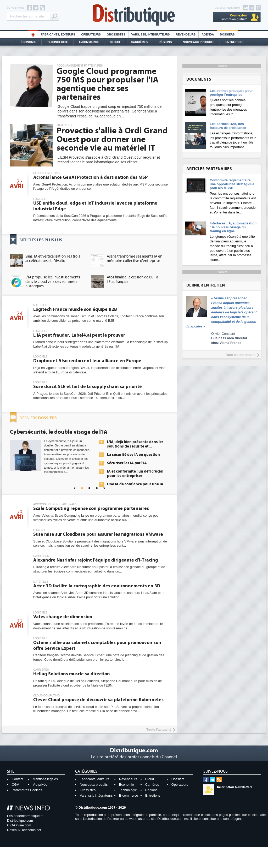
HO (33, 34)
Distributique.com (20, 820)
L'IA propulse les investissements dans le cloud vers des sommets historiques (52, 281)
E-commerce (89, 42)
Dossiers (227, 34)
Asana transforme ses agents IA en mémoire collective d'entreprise (134, 258)
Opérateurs (91, 34)
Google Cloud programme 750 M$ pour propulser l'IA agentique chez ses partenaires (108, 84)
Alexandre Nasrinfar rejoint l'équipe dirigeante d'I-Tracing (95, 560)
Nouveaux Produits (198, 42)
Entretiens (234, 42)
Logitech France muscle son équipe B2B (75, 309)
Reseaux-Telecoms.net (24, 830)
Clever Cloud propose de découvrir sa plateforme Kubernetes (98, 699)
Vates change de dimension (62, 616)
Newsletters (234, 787)
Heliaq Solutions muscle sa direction (71, 674)
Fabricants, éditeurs (58, 34)
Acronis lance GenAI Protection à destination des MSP (90, 177)
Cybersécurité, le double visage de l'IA (58, 431)
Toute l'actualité (158, 729)
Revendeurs (186, 34)
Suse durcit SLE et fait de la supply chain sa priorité (87, 386)
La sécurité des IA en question (133, 454)
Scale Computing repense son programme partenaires (91, 508)
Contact (17, 779)
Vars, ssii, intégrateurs (96, 795)
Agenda (208, 34)
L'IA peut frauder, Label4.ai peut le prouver (79, 335)
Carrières (139, 42)
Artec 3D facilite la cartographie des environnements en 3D (96, 586)
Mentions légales (45, 779)
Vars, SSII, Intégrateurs (150, 34)
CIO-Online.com (19, 825)
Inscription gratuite (234, 17)
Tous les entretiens (240, 355)
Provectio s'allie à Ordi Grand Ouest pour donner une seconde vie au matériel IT (112, 139)
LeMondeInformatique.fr (25, 816)
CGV (15, 784)
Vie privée (40, 784)
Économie (28, 42)
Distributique (134, 15)
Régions (165, 42)
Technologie (57, 42)
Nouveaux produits (94, 784)
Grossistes (116, 34)
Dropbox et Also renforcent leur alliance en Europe (87, 360)
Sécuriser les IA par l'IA (127, 463)
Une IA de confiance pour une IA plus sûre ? (135, 486)
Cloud (115, 42)
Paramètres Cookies (27, 790)
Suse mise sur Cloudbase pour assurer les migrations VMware (98, 534)
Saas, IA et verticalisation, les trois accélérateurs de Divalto (52, 258)
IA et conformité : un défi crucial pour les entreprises (135, 473)
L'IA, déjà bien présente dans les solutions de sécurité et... (135, 444)
